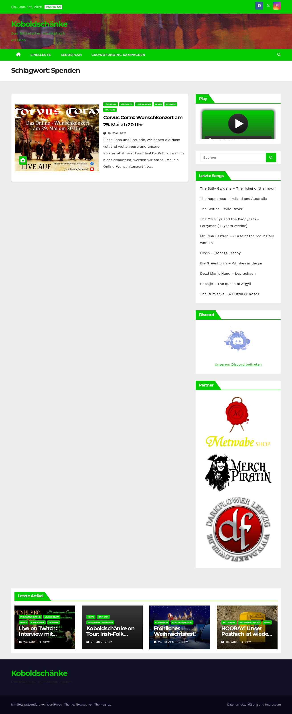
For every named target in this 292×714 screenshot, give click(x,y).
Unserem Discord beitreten (238, 364)
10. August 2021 (238, 642)
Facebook (110, 104)
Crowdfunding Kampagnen (118, 55)
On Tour (103, 617)
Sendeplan (71, 55)
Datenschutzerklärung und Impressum (254, 704)
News (158, 104)
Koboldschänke (39, 24)
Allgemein (161, 622)
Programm (37, 622)
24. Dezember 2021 (173, 642)
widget (238, 123)
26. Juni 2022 (101, 642)
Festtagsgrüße (182, 622)
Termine (171, 104)
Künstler (126, 104)
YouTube (110, 109)
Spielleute (40, 55)
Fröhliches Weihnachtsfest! (175, 631)
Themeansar (103, 704)
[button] (279, 55)
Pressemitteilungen (100, 622)
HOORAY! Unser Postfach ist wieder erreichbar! (245, 634)
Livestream (144, 104)
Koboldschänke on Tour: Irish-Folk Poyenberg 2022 (110, 634)
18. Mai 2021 (117, 133)
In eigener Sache (30, 617)
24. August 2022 (36, 642)
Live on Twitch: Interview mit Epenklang (38, 634)
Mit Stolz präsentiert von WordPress (37, 704)
